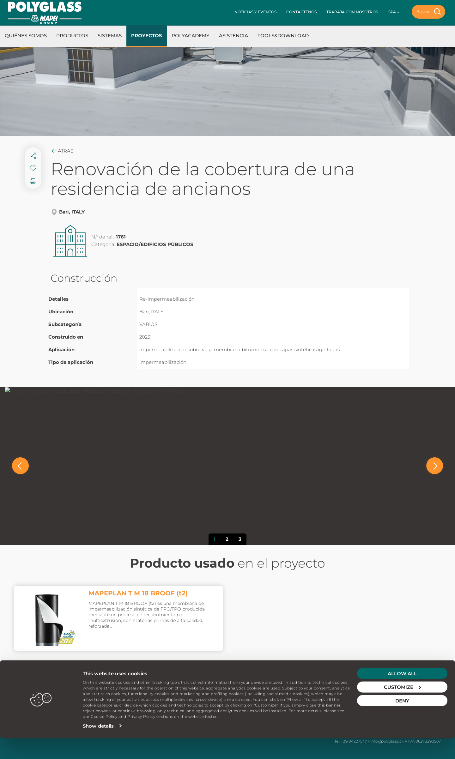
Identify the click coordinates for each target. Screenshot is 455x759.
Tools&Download (283, 36)
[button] (20, 465)
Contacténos (301, 11)
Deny (402, 721)
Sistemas (110, 36)
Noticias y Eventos (255, 11)
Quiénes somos (26, 36)
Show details (98, 747)
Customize (402, 708)
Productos (72, 36)
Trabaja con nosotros (352, 11)
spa (393, 11)
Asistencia (233, 36)
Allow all (402, 694)
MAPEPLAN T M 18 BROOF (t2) (138, 593)
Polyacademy (190, 36)
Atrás (62, 151)
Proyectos (146, 36)
